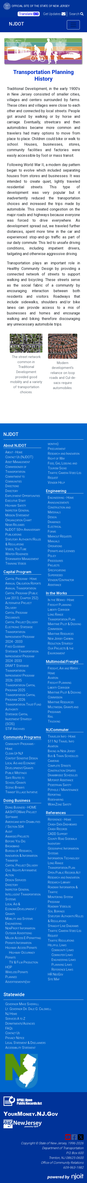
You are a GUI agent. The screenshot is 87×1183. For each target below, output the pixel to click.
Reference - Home (59, 819)
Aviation (53, 678)
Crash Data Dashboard (62, 824)
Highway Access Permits (21, 948)
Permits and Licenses (61, 551)
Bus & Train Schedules (63, 756)
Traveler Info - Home (62, 736)
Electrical (54, 526)
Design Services (15, 880)
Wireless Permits (16, 972)
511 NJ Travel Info (61, 741)
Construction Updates (62, 770)
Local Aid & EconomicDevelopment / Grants (20, 909)
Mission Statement (17, 515)
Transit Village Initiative (21, 792)
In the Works (56, 593)
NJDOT (16, 24)
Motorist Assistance (60, 780)
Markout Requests (59, 536)
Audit (8, 831)
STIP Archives (15, 729)
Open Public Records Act (64, 872)
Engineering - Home (61, 497)
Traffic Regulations (61, 940)
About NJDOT (14, 445)
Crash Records (57, 829)
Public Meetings (16, 773)
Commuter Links (62, 955)
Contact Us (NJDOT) (19, 457)
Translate (29, 14)
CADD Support (58, 834)
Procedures (55, 561)
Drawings (54, 522)
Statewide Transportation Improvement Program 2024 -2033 (22, 656)
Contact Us (12, 1033)
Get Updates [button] (54, 14)
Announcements (58, 502)
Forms (52, 531)
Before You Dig (15, 841)
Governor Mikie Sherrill (22, 1004)
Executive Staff (15, 500)
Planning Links (62, 964)
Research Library (59, 882)
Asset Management (17, 462)
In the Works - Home (61, 600)
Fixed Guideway (15, 646)
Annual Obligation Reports (23, 583)
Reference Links (62, 969)
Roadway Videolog (59, 906)
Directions (12, 486)
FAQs (9, 1028)
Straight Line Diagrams (63, 926)
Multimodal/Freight (62, 661)
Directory (11, 491)
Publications (13, 534)
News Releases (14, 525)
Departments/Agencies (20, 1023)
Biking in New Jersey (61, 751)
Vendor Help (56, 482)
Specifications (57, 570)
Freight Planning (59, 605)
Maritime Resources (61, 634)
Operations (55, 546)
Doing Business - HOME (20, 807)
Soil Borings (56, 911)
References (56, 813)
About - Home (14, 452)
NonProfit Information (20, 928)
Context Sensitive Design (21, 758)
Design (52, 517)
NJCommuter (57, 730)
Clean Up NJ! (14, 753)
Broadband (12, 846)
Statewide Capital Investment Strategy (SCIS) (18, 719)
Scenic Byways (14, 787)
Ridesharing (56, 799)
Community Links (63, 950)
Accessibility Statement (20, 1047)
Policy (52, 556)
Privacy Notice (14, 1038)
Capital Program (17, 572)
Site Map (53, 979)
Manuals (53, 541)
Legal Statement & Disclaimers (25, 1043)
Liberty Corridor (59, 609)
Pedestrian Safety (59, 785)
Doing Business (16, 800)
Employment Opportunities (22, 496)
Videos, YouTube (15, 549)
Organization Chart (18, 520)
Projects (53, 565)
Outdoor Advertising (18, 933)
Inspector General (17, 510)
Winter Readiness (16, 554)
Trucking (54, 721)
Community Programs (22, 737)
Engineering (56, 491)
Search (76, 14)
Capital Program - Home (21, 579)
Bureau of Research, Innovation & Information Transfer (21, 855)
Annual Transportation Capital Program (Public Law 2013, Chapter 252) (21, 593)
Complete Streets (59, 765)
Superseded (55, 575)
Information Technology (64, 858)
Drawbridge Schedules (62, 775)
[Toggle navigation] (73, 24)
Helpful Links (57, 945)
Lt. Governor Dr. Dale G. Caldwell (28, 1009)
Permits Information (18, 943)
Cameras (53, 761)
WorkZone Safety (59, 804)
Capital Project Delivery (21, 622)
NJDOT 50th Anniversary (22, 529)
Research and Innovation (64, 453)
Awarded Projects (17, 836)
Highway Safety (15, 505)
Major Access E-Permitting (23, 938)
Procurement (56, 449)
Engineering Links (64, 960)
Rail (50, 716)
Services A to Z (15, 1018)
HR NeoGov (55, 974)
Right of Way (56, 458)
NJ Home (11, 1014)
